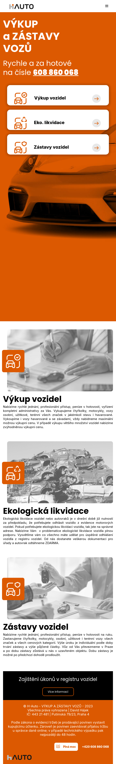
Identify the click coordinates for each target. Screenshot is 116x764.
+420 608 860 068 (95, 746)
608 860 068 (55, 72)
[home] (18, 4)
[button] (107, 6)
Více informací (58, 692)
